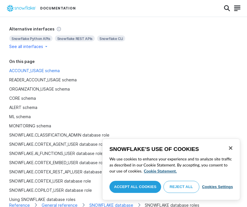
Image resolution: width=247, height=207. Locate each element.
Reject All (181, 187)
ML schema (20, 116)
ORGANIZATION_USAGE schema (39, 89)
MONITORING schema (30, 125)
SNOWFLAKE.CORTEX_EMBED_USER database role (57, 162)
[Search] (227, 8)
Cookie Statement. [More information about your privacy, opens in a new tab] (160, 170)
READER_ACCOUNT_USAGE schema (43, 79)
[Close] (230, 148)
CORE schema (22, 98)
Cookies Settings (217, 187)
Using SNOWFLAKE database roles (42, 199)
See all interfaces (28, 46)
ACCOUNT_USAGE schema (34, 70)
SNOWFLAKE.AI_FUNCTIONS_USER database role (56, 153)
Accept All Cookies (135, 187)
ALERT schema (23, 107)
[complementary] (123, 37)
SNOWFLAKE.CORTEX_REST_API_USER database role (60, 171)
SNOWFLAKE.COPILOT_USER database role (50, 190)
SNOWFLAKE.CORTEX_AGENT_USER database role (57, 144)
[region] (171, 169)
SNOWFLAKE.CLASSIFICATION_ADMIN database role (59, 135)
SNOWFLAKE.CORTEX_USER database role (50, 181)
